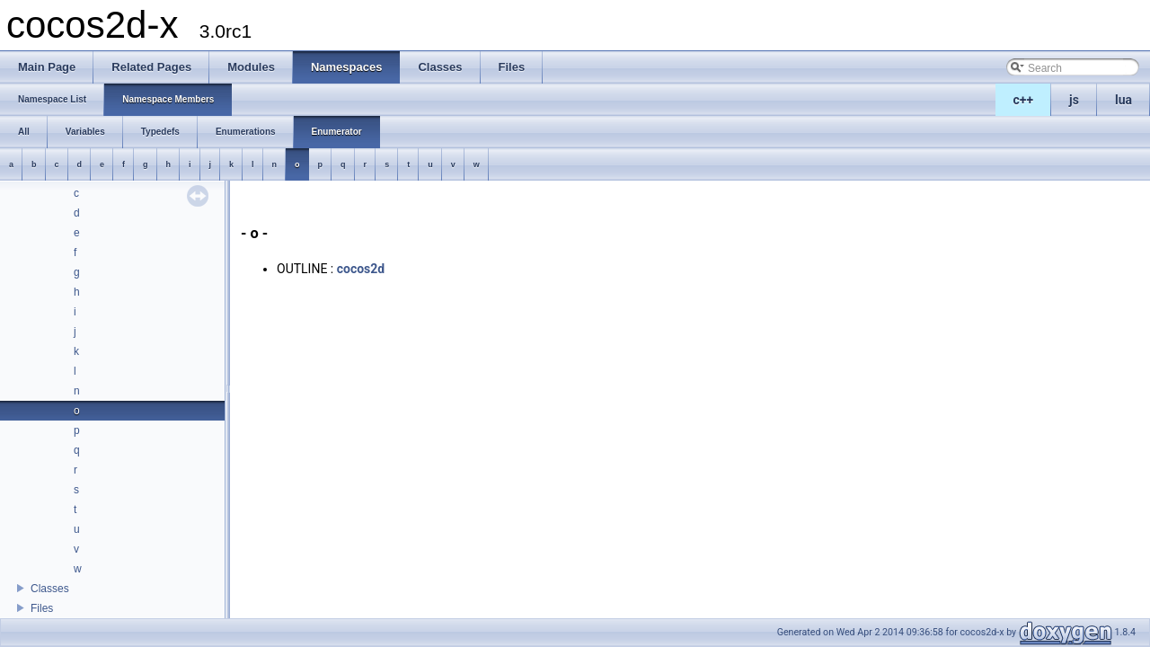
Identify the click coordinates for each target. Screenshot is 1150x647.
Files (42, 608)
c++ (1023, 100)
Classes (50, 588)
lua (1123, 100)
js (1074, 100)
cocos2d (361, 268)
